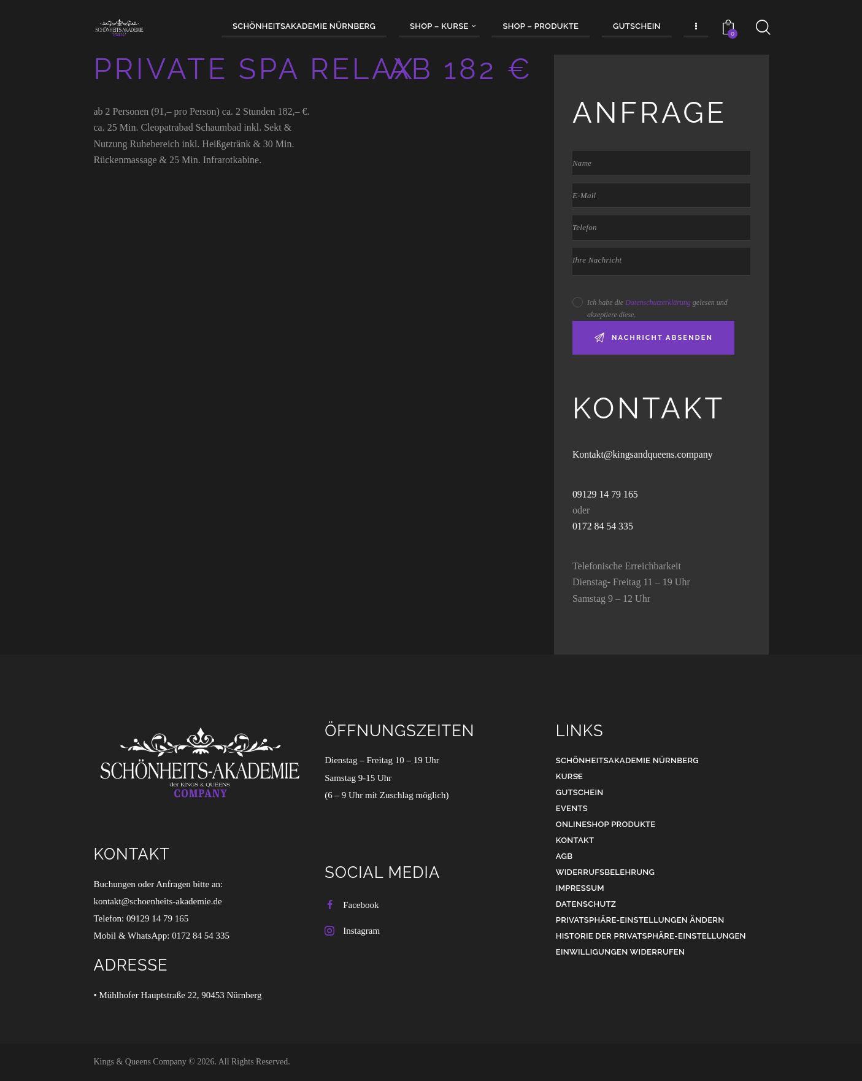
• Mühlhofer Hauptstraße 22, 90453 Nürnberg (178, 995)
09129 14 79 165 (606, 494)
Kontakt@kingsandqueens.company (643, 454)
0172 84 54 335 (603, 526)
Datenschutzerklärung (658, 302)
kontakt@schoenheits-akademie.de (158, 901)
